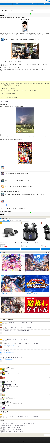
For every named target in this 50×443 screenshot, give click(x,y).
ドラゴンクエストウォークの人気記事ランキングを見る (7, 345)
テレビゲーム (24, 220)
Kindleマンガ (12, 220)
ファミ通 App (3, 1)
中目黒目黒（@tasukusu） (4, 101)
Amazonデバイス (18, 220)
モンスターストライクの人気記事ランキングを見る (7, 359)
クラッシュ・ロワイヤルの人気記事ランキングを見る (7, 352)
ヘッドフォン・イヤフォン (5, 220)
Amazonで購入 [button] (10, 248)
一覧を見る (47, 218)
